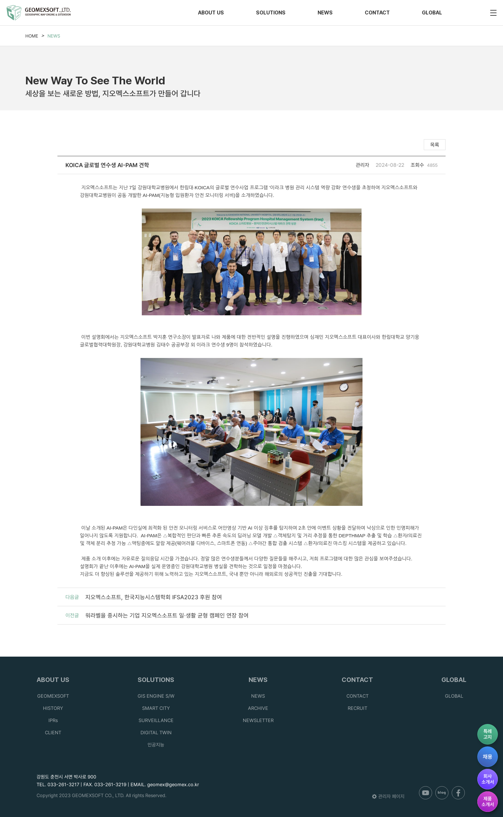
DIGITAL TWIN (156, 733)
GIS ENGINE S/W (156, 696)
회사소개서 (488, 779)
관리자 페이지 (388, 796)
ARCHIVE (258, 708)
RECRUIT (357, 708)
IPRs (53, 720)
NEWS (325, 13)
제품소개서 (488, 801)
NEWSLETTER (258, 720)
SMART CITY (156, 708)
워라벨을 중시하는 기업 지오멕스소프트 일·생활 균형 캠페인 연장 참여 (167, 615)
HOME (31, 35)
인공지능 (156, 745)
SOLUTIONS (271, 13)
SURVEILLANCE (156, 720)
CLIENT (53, 733)
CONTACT (377, 13)
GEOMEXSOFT (53, 696)
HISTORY (53, 708)
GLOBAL (432, 13)
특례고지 (487, 734)
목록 (434, 145)
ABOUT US (211, 13)
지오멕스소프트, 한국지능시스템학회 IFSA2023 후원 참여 (153, 597)
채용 (487, 756)
